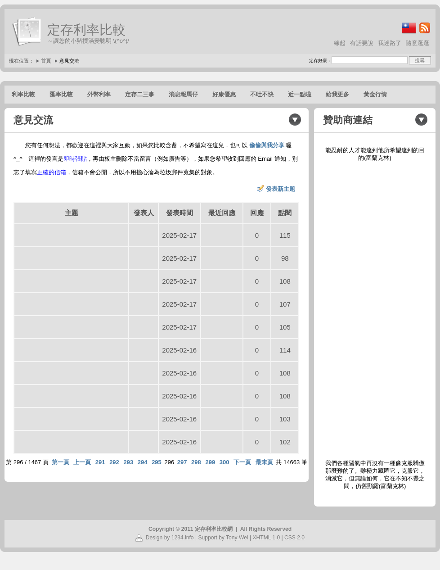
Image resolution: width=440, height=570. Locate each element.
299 (210, 462)
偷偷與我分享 (266, 145)
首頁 (46, 60)
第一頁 (60, 462)
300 (224, 462)
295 (157, 462)
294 (143, 462)
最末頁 (264, 462)
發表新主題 (280, 188)
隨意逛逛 (417, 43)
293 (128, 462)
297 (182, 462)
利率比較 (23, 94)
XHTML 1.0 (266, 537)
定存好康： (320, 60)
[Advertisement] (375, 311)
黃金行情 (375, 94)
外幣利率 (99, 94)
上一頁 (82, 462)
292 (114, 462)
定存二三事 (139, 94)
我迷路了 (389, 43)
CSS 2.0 (294, 537)
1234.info (182, 537)
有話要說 (361, 43)
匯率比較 (61, 94)
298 (196, 462)
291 (100, 462)
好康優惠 (224, 94)
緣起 (340, 43)
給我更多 (337, 94)
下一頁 (242, 462)
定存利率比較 (86, 30)
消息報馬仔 (183, 94)
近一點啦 (299, 94)
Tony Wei (237, 537)
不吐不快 (262, 94)
